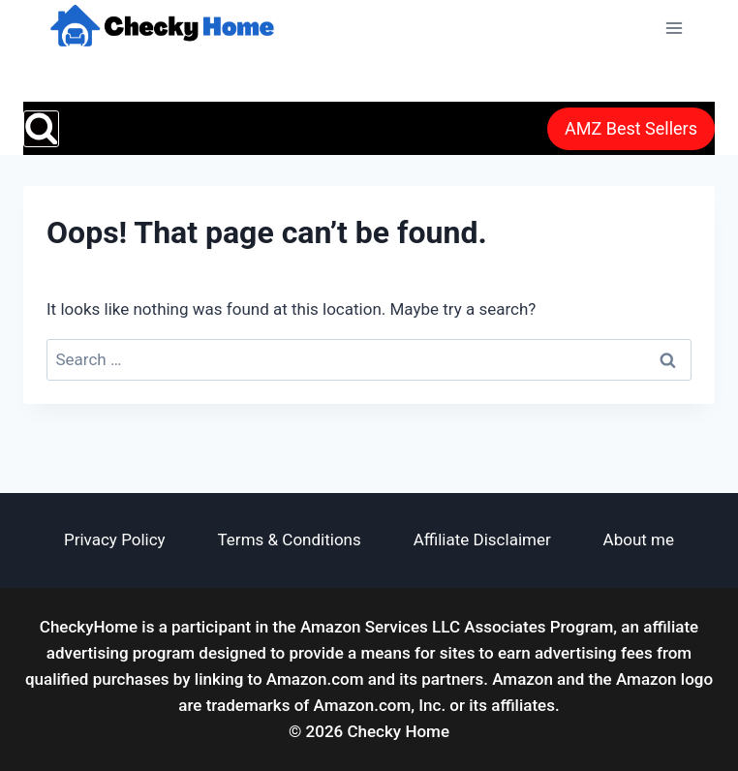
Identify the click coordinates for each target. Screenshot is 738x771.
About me (638, 539)
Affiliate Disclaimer (482, 539)
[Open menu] (674, 28)
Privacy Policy (115, 539)
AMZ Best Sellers (631, 128)
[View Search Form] (41, 128)
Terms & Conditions (289, 539)
